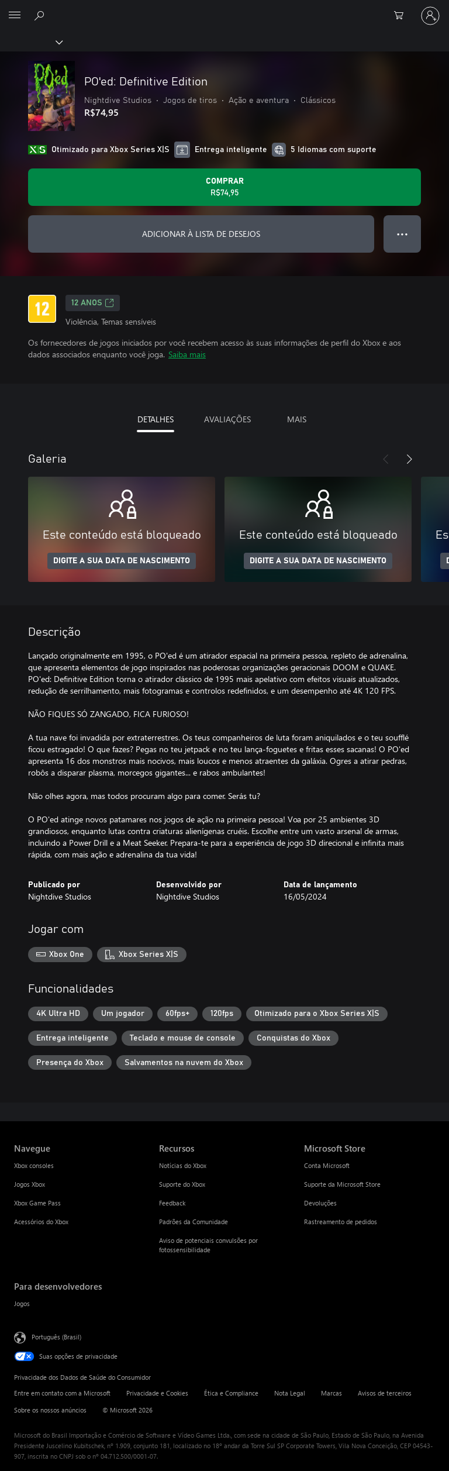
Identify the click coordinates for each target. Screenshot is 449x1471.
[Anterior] (386, 459)
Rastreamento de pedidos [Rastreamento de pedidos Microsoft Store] (340, 1221)
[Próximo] (409, 459)
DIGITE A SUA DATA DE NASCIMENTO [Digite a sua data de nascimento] (121, 561)
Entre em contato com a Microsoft (62, 1393)
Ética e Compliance (231, 1393)
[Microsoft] (224, 9)
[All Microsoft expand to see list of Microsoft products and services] (15, 16)
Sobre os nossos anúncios (50, 1410)
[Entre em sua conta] (430, 16)
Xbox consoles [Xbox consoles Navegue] (34, 1165)
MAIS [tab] (296, 419)
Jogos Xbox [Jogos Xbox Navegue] (29, 1184)
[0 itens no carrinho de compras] (402, 16)
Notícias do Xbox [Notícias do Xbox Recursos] (182, 1165)
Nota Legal (289, 1393)
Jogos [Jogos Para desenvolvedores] (22, 1303)
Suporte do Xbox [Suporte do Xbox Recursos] (182, 1184)
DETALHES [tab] (155, 419)
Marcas (331, 1393)
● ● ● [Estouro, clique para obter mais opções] (402, 233)
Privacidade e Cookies (157, 1393)
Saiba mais (187, 354)
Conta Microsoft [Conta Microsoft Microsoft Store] (327, 1165)
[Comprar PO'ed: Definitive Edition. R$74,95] (224, 187)
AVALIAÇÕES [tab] (227, 419)
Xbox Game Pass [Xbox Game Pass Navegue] (37, 1203)
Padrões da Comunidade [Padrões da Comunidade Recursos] (193, 1221)
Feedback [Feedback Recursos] (172, 1203)
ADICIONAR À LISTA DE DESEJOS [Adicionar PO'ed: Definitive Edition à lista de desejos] (201, 233)
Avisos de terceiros (385, 1393)
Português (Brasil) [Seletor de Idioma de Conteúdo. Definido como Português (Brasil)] (56, 1337)
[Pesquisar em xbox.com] (41, 15)
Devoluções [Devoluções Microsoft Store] (320, 1203)
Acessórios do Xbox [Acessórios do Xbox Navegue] (41, 1221)
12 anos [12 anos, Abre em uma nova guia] (92, 303)
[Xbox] (31, 41)
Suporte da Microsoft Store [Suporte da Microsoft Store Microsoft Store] (342, 1184)
